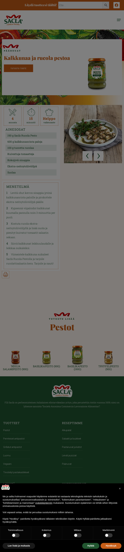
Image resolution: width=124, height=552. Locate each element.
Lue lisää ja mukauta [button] (19, 545)
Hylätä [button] (90, 545)
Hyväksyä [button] (111, 545)
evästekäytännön (43, 503)
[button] (119, 488)
